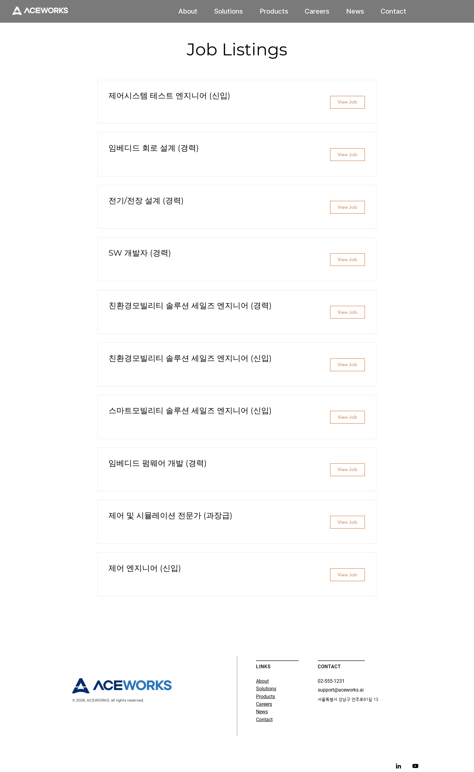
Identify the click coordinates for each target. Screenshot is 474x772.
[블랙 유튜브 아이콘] (415, 766)
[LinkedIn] (398, 766)
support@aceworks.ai (341, 690)
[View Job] (347, 102)
